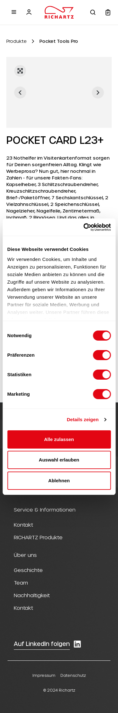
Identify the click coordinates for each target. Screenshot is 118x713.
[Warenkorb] (107, 12)
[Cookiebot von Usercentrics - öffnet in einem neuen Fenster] (84, 227)
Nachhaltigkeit (32, 595)
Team (21, 583)
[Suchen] (92, 12)
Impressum (43, 675)
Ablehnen (59, 480)
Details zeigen (82, 419)
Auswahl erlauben (59, 459)
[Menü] (13, 12)
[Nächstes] (98, 92)
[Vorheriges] (20, 92)
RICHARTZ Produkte (38, 537)
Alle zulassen (59, 439)
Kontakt (23, 525)
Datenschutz (73, 675)
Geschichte (28, 570)
